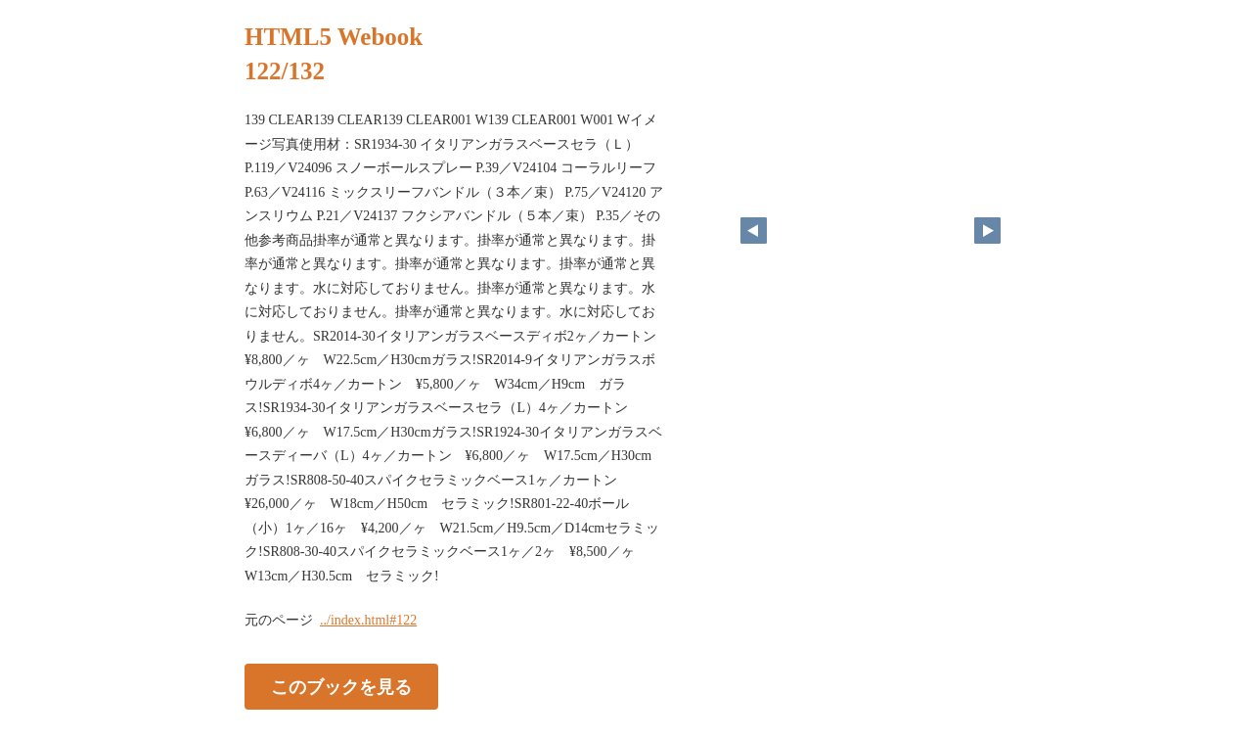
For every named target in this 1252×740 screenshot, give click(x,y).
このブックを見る (341, 687)
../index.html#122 (368, 620)
